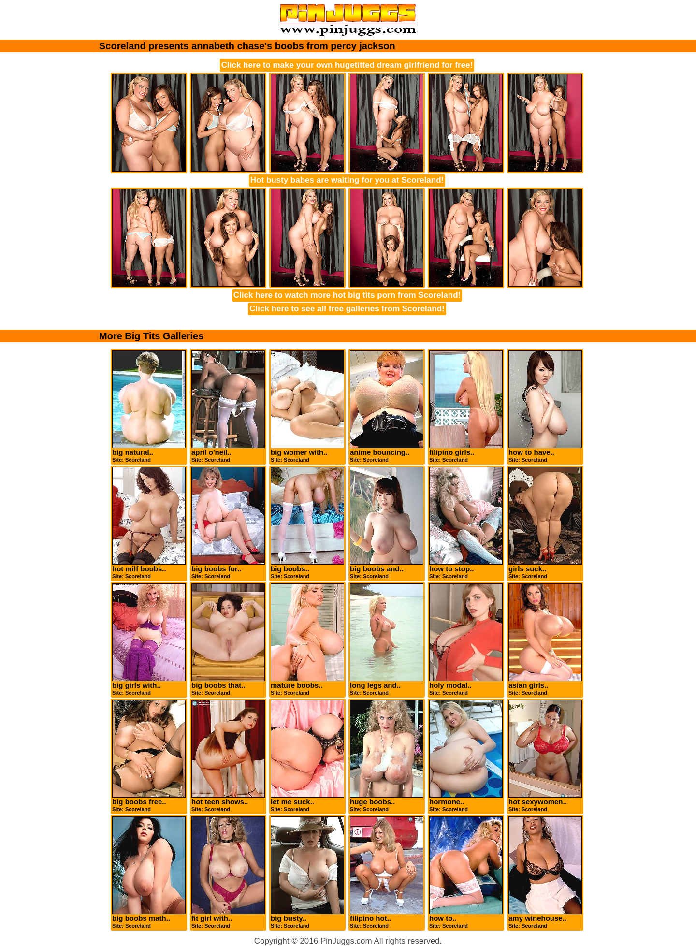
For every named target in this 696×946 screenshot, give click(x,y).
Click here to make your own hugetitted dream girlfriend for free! (347, 65)
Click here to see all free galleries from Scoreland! (346, 308)
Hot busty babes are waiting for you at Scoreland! (347, 180)
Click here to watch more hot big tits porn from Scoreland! (347, 295)
